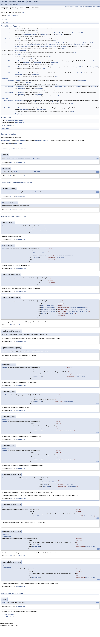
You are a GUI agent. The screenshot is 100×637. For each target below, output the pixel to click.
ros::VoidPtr (44, 34)
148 (11, 341)
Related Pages (12, 1)
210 (11, 525)
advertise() (38, 140)
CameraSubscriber (9, 86)
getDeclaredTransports (20, 50)
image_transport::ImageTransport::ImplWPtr (28, 171)
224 (11, 586)
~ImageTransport (19, 113)
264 (11, 606)
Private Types (81, 6)
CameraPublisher (9, 38)
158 (11, 358)
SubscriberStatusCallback (55, 33)
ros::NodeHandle (30, 59)
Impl (7, 22)
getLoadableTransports (20, 54)
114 (11, 385)
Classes (29, 1)
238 (11, 555)
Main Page (4, 1)
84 (10, 143)
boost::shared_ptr (79, 72)
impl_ (7, 128)
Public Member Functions (74, 6)
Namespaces (22, 1)
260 (11, 162)
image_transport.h (13, 15)
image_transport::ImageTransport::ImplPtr (29, 158)
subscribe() (46, 140)
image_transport (4, 4)
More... (23, 12)
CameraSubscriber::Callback (60, 86)
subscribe (17, 61)
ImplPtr (21, 120)
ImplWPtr (21, 122)
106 (11, 268)
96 (11, 209)
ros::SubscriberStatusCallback (52, 44)
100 (11, 239)
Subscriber (11, 61)
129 (11, 324)
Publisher (11, 28)
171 (11, 439)
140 (11, 498)
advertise (17, 28)
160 (11, 468)
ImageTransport (13, 4)
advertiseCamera (19, 38)
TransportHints (37, 62)
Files (36, 1)
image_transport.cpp (20, 196)
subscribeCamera (19, 86)
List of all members (96, 6)
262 (11, 176)
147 (11, 410)
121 (11, 291)
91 (11, 196)
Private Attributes (88, 6)
